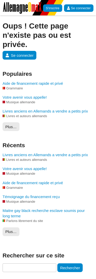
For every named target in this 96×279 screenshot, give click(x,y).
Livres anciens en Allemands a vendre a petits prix (45, 111)
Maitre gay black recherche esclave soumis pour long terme (44, 213)
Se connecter (79, 8)
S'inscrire (52, 8)
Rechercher (70, 268)
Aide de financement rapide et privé (33, 83)
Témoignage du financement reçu (31, 196)
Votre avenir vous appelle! (25, 97)
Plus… (11, 127)
